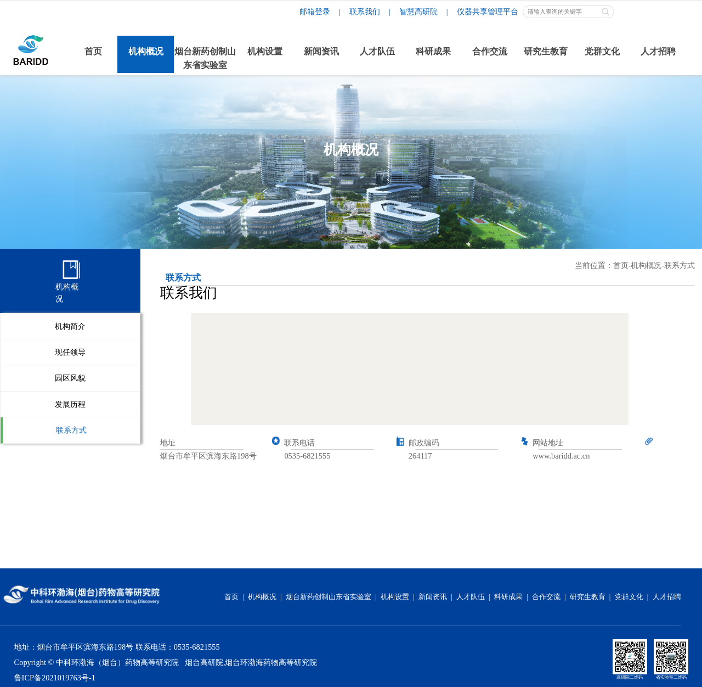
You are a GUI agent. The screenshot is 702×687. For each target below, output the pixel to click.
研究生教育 (587, 597)
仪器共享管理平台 (487, 11)
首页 (621, 265)
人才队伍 (470, 597)
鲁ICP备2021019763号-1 (54, 677)
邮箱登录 (314, 11)
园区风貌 (70, 377)
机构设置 (395, 597)
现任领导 (70, 352)
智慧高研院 (418, 11)
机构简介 (70, 326)
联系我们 (364, 11)
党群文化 (629, 597)
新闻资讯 (432, 597)
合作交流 (546, 597)
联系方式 (71, 430)
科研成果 (508, 597)
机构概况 (646, 265)
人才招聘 (667, 597)
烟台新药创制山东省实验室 (328, 597)
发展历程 (70, 404)
